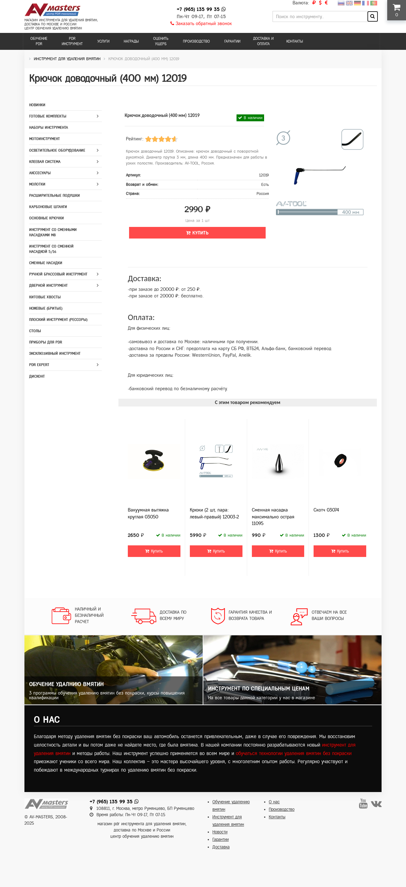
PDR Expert (39, 365)
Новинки (37, 105)
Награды (131, 41)
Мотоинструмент (44, 139)
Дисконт (37, 376)
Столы (35, 331)
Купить (197, 232)
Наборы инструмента (48, 127)
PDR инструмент (72, 41)
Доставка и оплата (263, 41)
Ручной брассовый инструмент (58, 274)
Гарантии (232, 41)
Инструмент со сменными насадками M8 (53, 232)
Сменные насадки (45, 263)
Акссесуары (40, 173)
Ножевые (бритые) (45, 308)
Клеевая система (44, 162)
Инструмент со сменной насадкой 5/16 (51, 249)
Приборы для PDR (45, 342)
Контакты (294, 41)
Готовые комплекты (47, 116)
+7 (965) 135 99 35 (198, 9)
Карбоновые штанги (48, 207)
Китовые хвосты (45, 297)
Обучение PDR (38, 41)
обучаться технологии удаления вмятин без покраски (293, 753)
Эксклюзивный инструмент (55, 353)
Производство (196, 41)
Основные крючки (46, 218)
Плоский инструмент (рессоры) (58, 320)
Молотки (37, 184)
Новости (219, 832)
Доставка (221, 847)
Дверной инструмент (48, 285)
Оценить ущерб (161, 41)
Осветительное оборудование (57, 150)
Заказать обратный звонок (201, 23)
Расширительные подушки (54, 195)
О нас (274, 802)
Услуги (103, 41)
